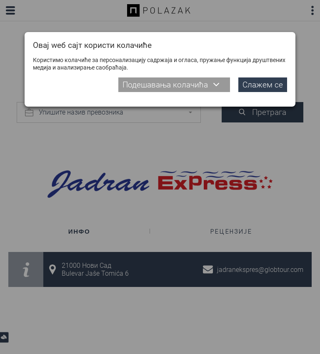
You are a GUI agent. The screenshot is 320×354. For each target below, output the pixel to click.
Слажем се (262, 85)
